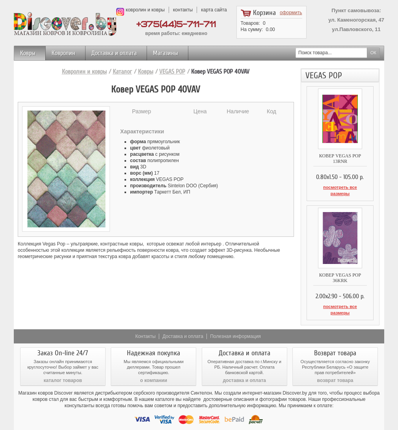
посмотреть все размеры (340, 187)
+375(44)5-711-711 (176, 24)
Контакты (145, 322)
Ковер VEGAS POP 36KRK (340, 270)
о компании (153, 366)
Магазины (165, 53)
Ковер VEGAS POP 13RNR (340, 158)
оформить (291, 12)
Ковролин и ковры (84, 71)
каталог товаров (63, 366)
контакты (183, 10)
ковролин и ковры (145, 10)
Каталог (122, 71)
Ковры (27, 53)
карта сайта (214, 10)
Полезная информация (235, 322)
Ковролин (63, 53)
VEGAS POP (172, 71)
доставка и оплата (244, 366)
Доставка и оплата (114, 53)
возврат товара (335, 366)
